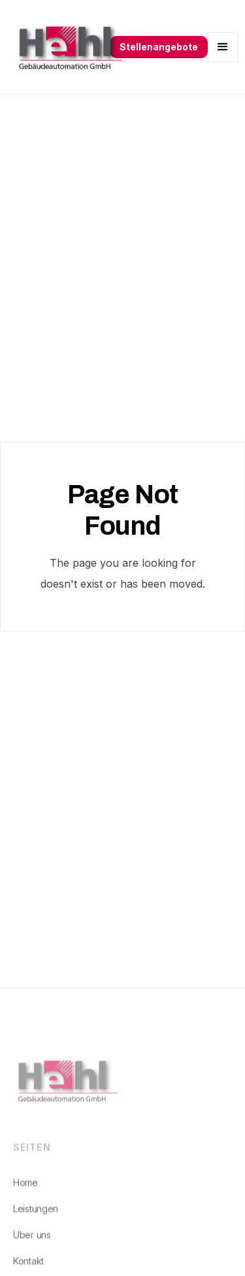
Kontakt (28, 1266)
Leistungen (35, 1214)
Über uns (32, 1240)
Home (25, 1188)
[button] (223, 47)
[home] (64, 47)
